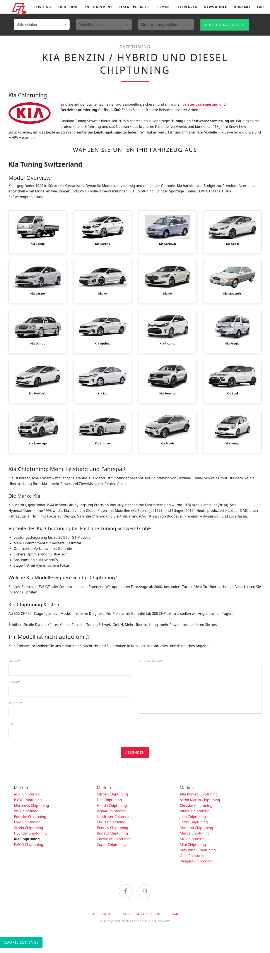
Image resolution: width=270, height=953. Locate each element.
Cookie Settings (21, 947)
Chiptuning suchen (224, 24)
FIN (11, 729)
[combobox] (42, 24)
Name (16, 666)
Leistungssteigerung (200, 104)
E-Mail (16, 687)
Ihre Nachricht (151, 666)
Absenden (135, 757)
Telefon (16, 708)
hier (141, 109)
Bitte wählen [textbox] (27, 24)
